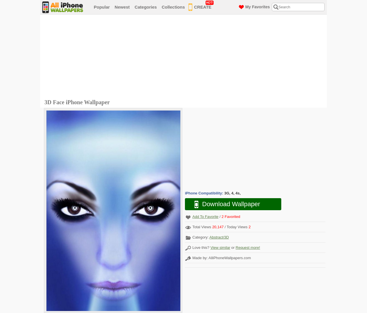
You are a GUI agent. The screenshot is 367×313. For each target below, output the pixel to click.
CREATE (201, 6)
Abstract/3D (219, 237)
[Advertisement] (185, 57)
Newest (122, 7)
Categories (145, 7)
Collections (173, 7)
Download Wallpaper (224, 204)
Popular (102, 7)
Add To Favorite (205, 216)
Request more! (248, 247)
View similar (220, 247)
